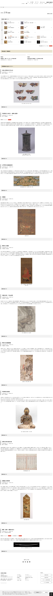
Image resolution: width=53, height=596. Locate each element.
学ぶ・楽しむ (36, 4)
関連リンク (26, 588)
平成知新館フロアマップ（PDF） (45, 45)
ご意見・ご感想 (19, 589)
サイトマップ (27, 589)
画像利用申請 (46, 584)
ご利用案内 (22, 4)
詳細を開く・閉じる (51, 19)
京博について (50, 4)
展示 (3, 7)
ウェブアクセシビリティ (28, 585)
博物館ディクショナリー (6, 129)
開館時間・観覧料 (49, 13)
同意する (46, 592)
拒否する (37, 592)
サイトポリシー (24, 594)
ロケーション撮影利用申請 (46, 589)
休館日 (2, 588)
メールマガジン (19, 588)
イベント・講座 (31, 4)
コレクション (41, 4)
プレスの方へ (19, 584)
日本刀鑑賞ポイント (17, 545)
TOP (1, 7)
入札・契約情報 (19, 585)
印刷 (51, 594)
